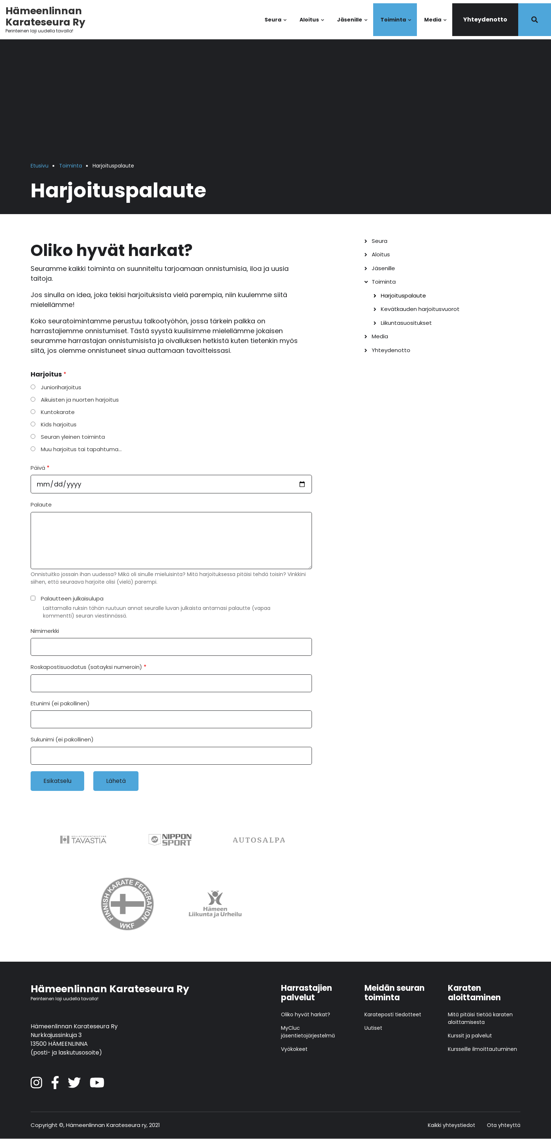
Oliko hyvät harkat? (305, 1014)
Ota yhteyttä (503, 1125)
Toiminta (396, 26)
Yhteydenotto (485, 19)
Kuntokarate (58, 412)
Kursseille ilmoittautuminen (482, 1049)
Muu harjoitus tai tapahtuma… (81, 449)
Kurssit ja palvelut (470, 1035)
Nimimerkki (45, 631)
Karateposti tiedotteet (392, 1014)
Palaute (41, 504)
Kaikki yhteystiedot (451, 1125)
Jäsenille (352, 26)
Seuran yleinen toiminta (73, 437)
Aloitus (312, 26)
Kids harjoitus (59, 424)
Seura (276, 26)
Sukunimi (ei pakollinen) (62, 739)
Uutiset (373, 1028)
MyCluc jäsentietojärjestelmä (308, 1031)
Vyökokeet (294, 1049)
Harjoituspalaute (403, 295)
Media (436, 26)
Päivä (38, 468)
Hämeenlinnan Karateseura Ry (45, 16)
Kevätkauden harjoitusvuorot (420, 309)
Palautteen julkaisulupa (72, 598)
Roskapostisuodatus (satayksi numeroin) (86, 667)
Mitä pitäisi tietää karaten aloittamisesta (480, 1018)
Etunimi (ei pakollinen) (60, 703)
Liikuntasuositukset (406, 323)
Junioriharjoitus (61, 387)
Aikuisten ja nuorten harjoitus (80, 399)
